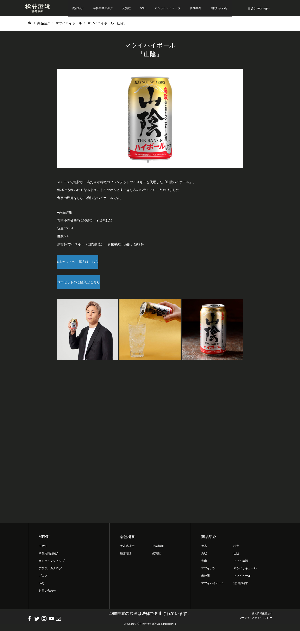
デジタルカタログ (50, 569)
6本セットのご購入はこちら (77, 262)
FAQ (41, 584)
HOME (43, 547)
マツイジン (208, 569)
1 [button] (148, 162)
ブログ (43, 576)
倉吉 (204, 547)
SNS (142, 8)
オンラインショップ (168, 8)
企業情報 (158, 547)
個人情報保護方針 (262, 614)
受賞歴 (126, 8)
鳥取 (204, 554)
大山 (204, 561)
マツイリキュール (245, 569)
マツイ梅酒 (240, 561)
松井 (236, 547)
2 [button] (152, 162)
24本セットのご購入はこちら (78, 283)
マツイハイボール (212, 584)
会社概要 (195, 8)
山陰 (236, 554)
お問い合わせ (219, 8)
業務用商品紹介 (103, 8)
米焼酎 (205, 576)
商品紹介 (78, 8)
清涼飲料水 (240, 584)
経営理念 (126, 554)
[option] (150, 118)
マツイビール (242, 576)
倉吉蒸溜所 (127, 547)
